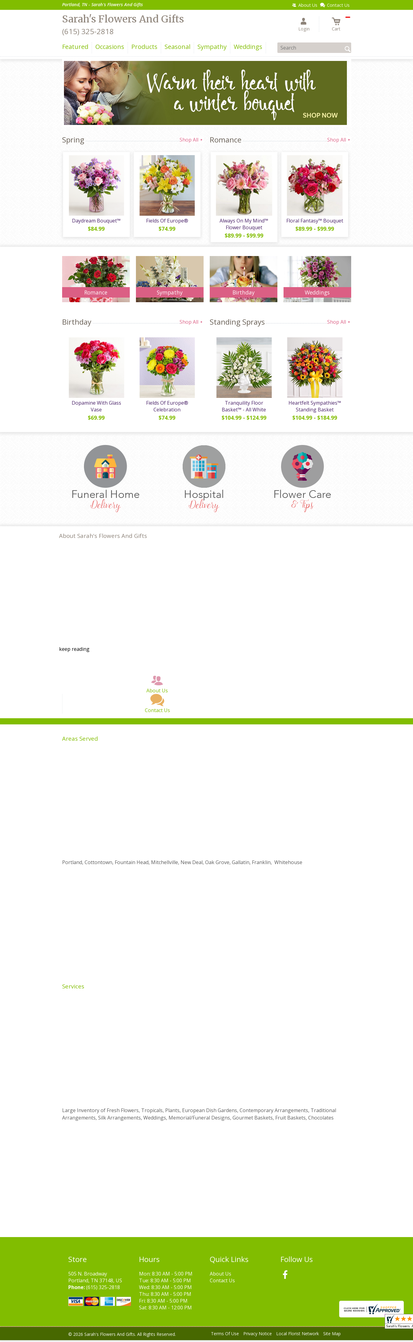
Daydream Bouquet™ (96, 221)
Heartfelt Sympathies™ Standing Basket (314, 408)
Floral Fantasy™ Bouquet (314, 221)
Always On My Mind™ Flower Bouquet (243, 225)
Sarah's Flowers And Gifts (123, 19)
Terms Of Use (225, 1336)
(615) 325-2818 (88, 31)
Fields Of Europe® (166, 221)
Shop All (192, 139)
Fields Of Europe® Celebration (166, 408)
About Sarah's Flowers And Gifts (103, 538)
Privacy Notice (257, 1336)
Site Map (332, 1336)
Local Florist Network (297, 1336)
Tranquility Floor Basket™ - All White (243, 408)
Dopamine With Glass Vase (96, 408)
